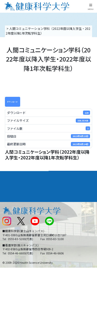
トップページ (15, 28)
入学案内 (9, 184)
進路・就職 (59, 184)
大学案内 (9, 174)
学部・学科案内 (63, 174)
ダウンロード (12, 101)
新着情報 (8, 220)
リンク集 (56, 202)
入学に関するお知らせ (65, 220)
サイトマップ (59, 228)
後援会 (6, 202)
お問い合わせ (59, 211)
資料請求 (92, 53)
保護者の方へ (11, 245)
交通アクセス (11, 211)
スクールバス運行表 (16, 228)
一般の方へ (58, 245)
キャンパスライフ (16, 193)
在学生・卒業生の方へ (65, 237)
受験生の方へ (11, 237)
